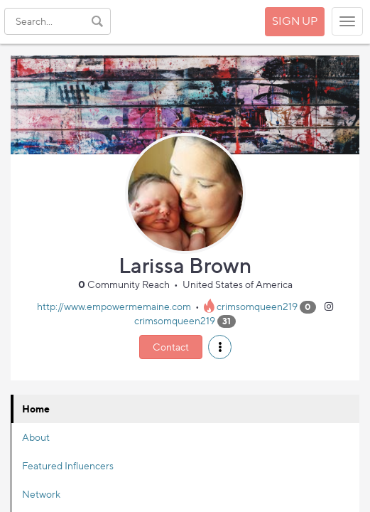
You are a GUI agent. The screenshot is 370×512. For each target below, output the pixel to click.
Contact (171, 347)
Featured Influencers (68, 465)
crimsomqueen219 (257, 306)
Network (41, 494)
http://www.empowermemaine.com (114, 306)
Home (36, 408)
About (36, 437)
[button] (220, 347)
